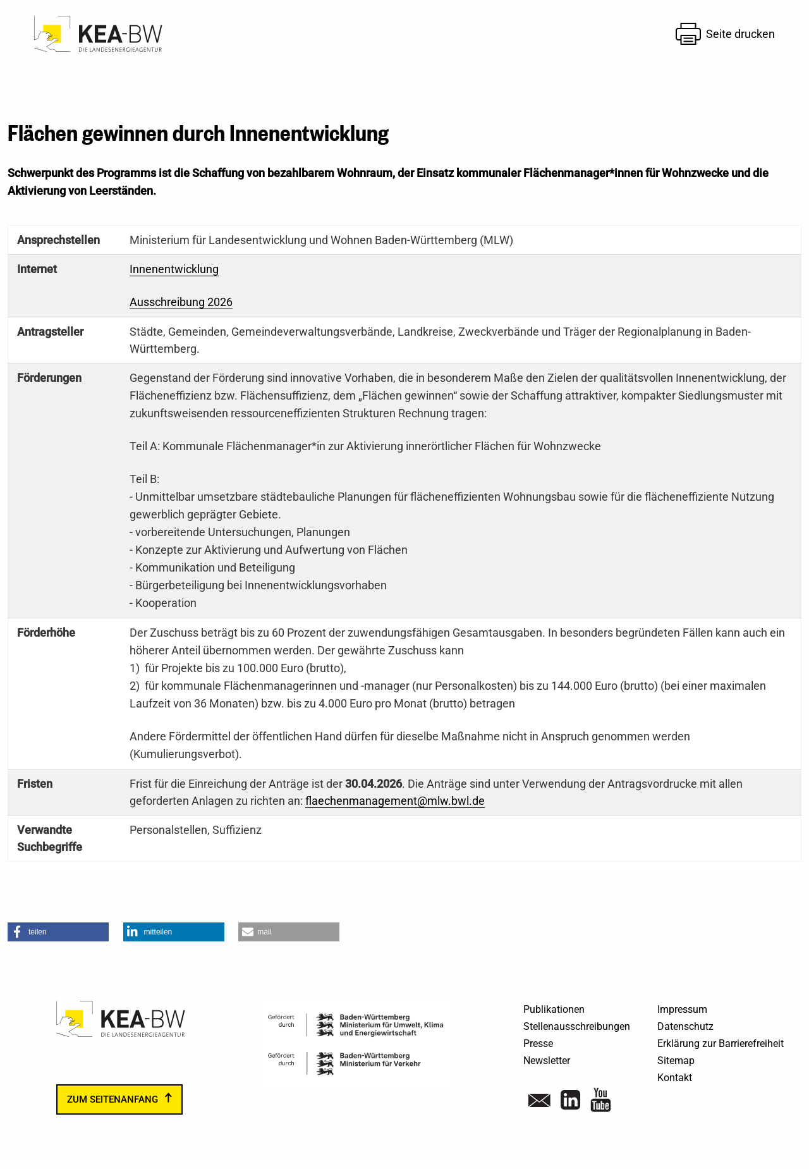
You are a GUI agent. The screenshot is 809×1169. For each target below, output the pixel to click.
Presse (538, 1043)
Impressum (682, 1009)
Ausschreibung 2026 (181, 302)
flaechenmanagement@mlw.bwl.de (395, 800)
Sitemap (676, 1061)
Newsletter (546, 1061)
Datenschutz (685, 1026)
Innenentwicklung (174, 269)
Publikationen (554, 1009)
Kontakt (674, 1078)
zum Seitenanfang (112, 1099)
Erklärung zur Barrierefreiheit (720, 1043)
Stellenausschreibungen (576, 1026)
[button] (58, 931)
